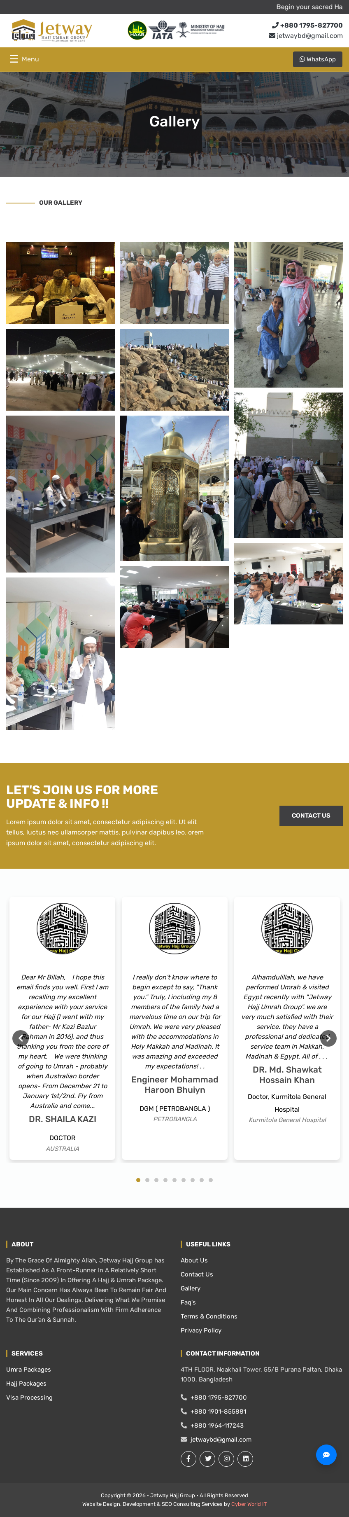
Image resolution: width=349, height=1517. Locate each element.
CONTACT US (311, 815)
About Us (194, 1260)
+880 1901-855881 (213, 1411)
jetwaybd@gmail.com (306, 36)
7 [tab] (193, 1180)
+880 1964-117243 (212, 1425)
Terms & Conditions (209, 1316)
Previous (20, 1038)
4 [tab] (165, 1180)
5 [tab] (174, 1180)
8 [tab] (202, 1180)
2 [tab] (147, 1180)
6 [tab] (183, 1180)
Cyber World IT (249, 1504)
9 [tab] (211, 1180)
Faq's (188, 1302)
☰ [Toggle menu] (24, 59)
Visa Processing (29, 1397)
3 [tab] (156, 1180)
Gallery (190, 1288)
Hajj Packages (26, 1383)
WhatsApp (318, 59)
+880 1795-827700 (214, 1397)
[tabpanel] (62, 1028)
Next (328, 1038)
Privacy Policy (201, 1330)
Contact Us (197, 1274)
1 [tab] (138, 1180)
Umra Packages (28, 1369)
